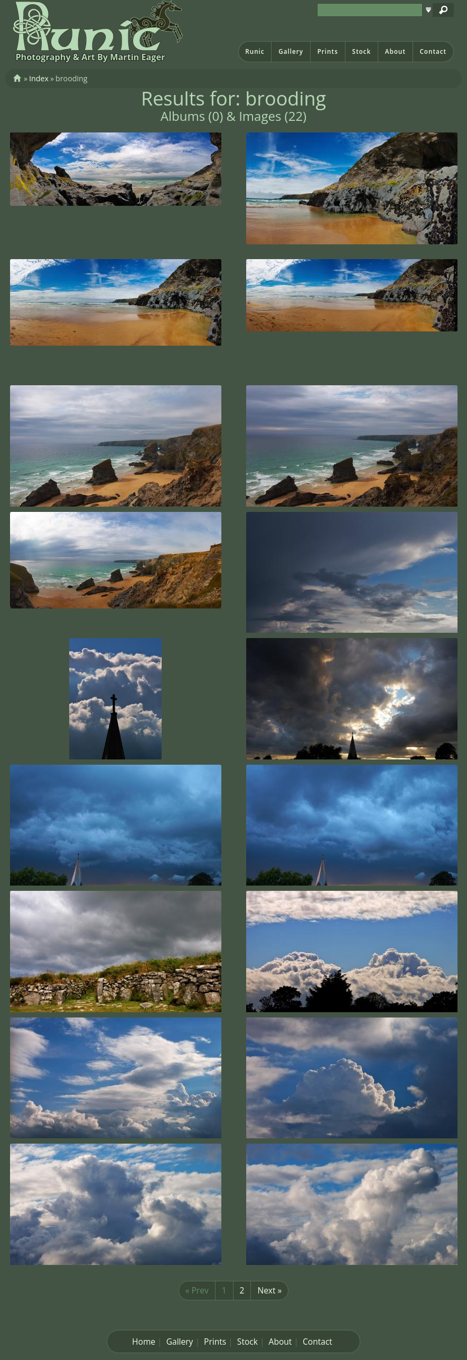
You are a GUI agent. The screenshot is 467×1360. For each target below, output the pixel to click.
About (395, 51)
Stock (361, 51)
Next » (269, 1290)
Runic (254, 51)
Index (39, 78)
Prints (327, 51)
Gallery (290, 51)
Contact (432, 51)
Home (143, 1341)
